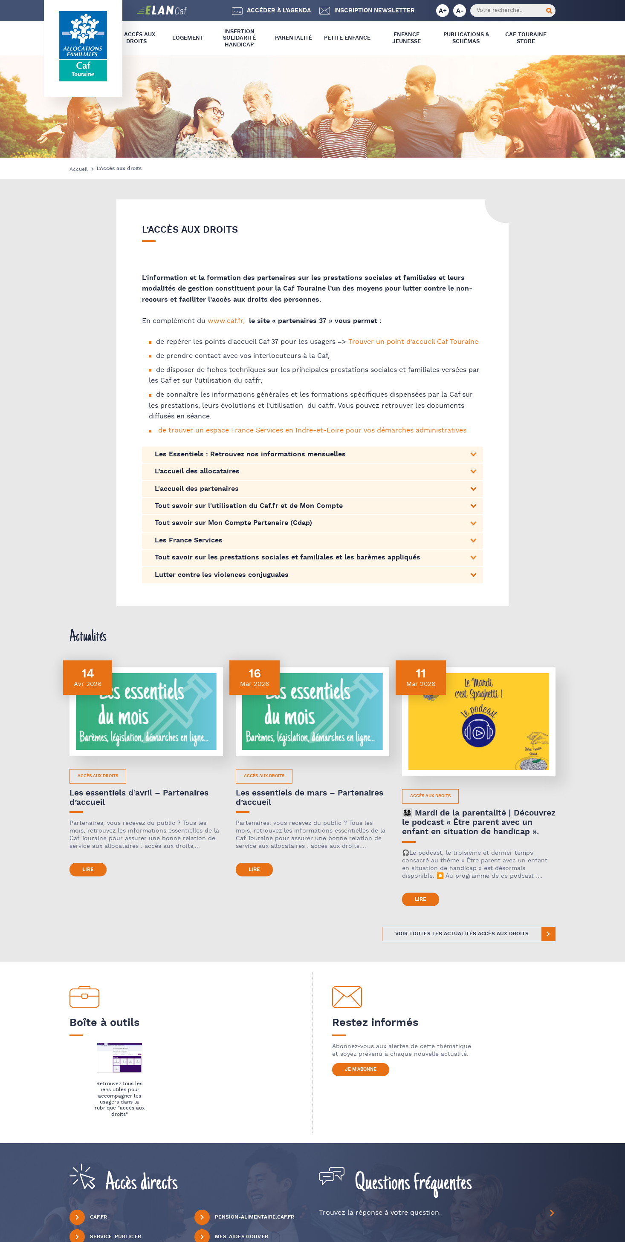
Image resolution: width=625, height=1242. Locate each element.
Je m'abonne (360, 1069)
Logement (187, 38)
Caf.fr (88, 1217)
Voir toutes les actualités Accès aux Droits (462, 934)
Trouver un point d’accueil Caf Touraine (413, 341)
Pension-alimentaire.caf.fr (244, 1217)
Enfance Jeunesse (406, 38)
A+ (443, 11)
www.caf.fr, (226, 321)
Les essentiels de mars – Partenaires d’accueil (309, 798)
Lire (88, 869)
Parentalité (293, 38)
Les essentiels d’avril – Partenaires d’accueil (138, 798)
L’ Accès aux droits (136, 38)
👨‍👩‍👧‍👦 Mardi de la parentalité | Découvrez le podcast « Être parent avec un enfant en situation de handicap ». (479, 822)
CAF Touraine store (526, 38)
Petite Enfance (347, 38)
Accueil (78, 169)
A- (460, 11)
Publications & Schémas (466, 38)
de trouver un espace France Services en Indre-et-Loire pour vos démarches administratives (312, 430)
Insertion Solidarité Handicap (239, 38)
